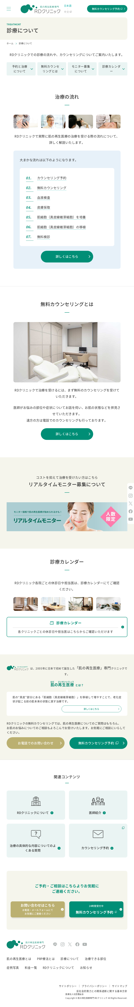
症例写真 (13, 968)
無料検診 (43, 236)
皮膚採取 (43, 207)
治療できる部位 (95, 959)
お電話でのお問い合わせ (36, 743)
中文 (66, 11)
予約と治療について (19, 68)
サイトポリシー (68, 986)
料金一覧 (31, 968)
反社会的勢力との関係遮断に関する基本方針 (101, 991)
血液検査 (43, 197)
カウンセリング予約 (51, 178)
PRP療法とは (46, 959)
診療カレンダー (111, 68)
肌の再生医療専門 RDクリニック (92, 998)
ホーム (10, 43)
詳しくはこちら (67, 256)
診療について (70, 959)
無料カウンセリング (51, 187)
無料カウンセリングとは (50, 68)
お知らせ (86, 968)
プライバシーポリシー (94, 986)
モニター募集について (81, 68)
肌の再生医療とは (19, 959)
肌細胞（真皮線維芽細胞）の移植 (61, 227)
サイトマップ (119, 986)
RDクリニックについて (58, 968)
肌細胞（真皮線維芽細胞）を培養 (61, 217)
